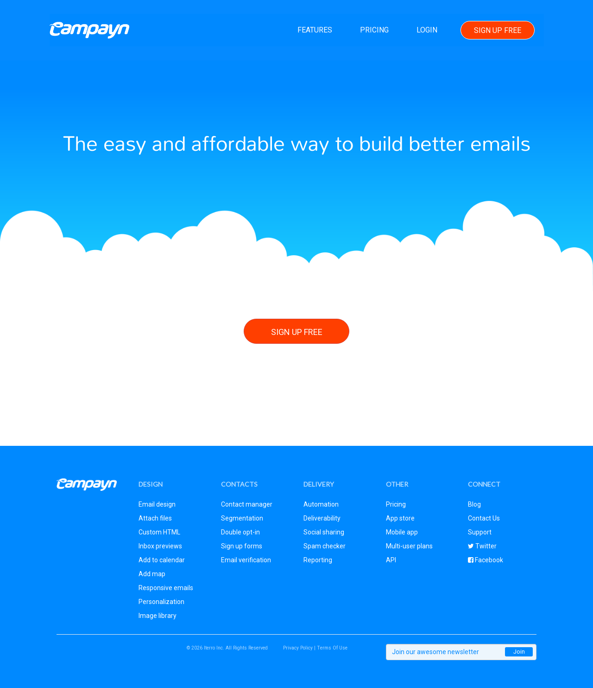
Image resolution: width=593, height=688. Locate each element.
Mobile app (402, 532)
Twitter (485, 546)
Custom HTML (159, 532)
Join (519, 651)
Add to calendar (162, 560)
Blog (474, 504)
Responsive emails (166, 588)
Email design (157, 504)
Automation (321, 504)
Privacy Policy (298, 647)
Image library (158, 615)
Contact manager (246, 504)
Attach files (155, 518)
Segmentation (242, 518)
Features (314, 30)
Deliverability (322, 518)
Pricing (374, 30)
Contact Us (484, 518)
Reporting (317, 560)
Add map (152, 574)
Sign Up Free (497, 30)
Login (426, 30)
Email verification (246, 560)
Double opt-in (240, 532)
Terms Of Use (332, 647)
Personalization (161, 601)
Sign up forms (241, 546)
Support (480, 532)
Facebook (488, 560)
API (391, 560)
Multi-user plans (409, 546)
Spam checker (324, 546)
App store (400, 518)
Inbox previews (160, 546)
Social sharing (323, 532)
